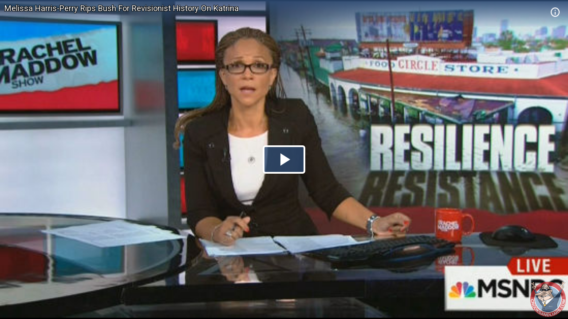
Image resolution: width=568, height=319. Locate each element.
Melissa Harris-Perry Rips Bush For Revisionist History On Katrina (121, 8)
